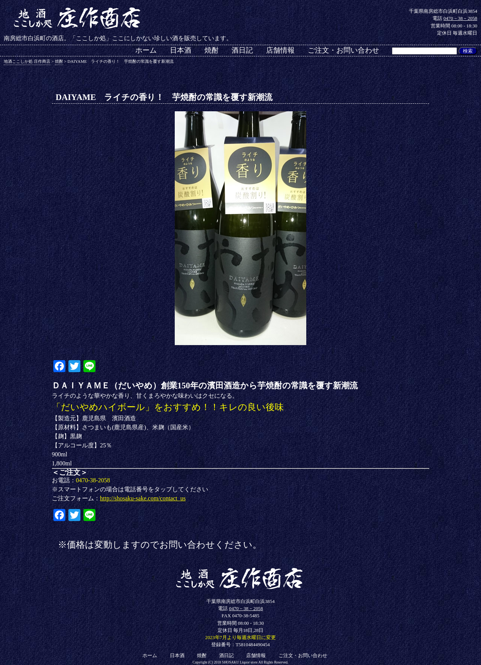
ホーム (146, 50)
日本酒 (180, 50)
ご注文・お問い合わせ (343, 50)
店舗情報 (280, 50)
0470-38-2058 (93, 480)
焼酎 (211, 50)
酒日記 (242, 50)
